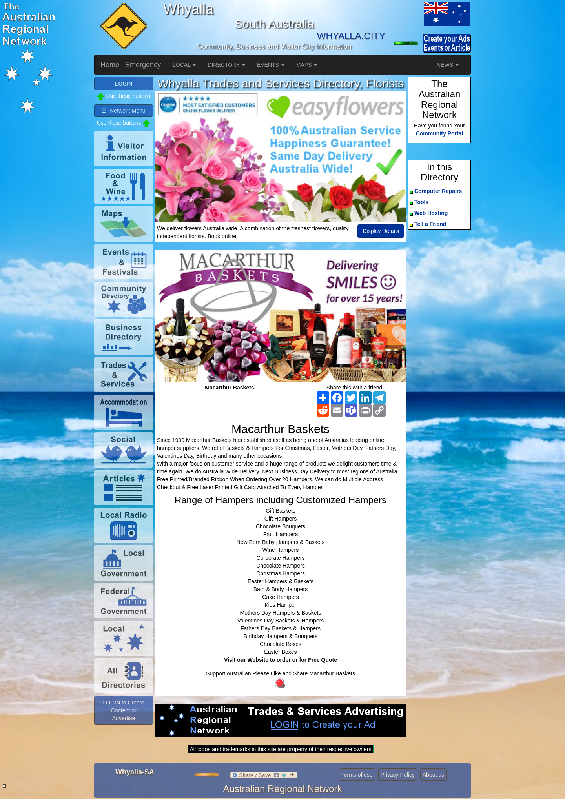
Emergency (143, 65)
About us (433, 775)
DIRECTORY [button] (226, 65)
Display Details (381, 231)
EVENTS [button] (270, 65)
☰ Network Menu (123, 110)
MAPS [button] (306, 65)
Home (109, 65)
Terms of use (357, 775)
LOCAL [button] (184, 65)
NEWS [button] (448, 65)
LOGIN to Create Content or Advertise (123, 710)
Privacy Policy (398, 775)
